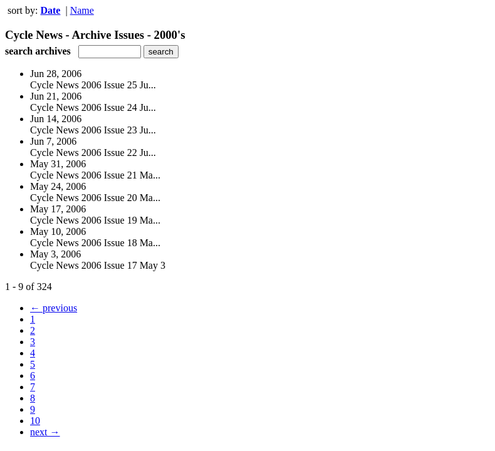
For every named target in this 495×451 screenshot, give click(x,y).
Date (50, 10)
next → (45, 432)
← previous (53, 308)
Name (82, 10)
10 (35, 420)
